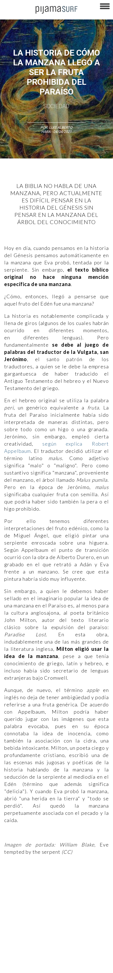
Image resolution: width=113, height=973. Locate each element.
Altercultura (12, 881)
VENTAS (49, 917)
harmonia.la (12, 966)
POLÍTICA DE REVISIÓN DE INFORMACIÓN (34, 937)
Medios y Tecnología (90, 881)
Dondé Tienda (81, 966)
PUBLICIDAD (70, 917)
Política (43, 891)
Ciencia (44, 881)
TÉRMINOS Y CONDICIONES (24, 927)
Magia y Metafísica (17, 891)
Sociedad (56, 106)
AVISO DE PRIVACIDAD (20, 917)
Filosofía (62, 881)
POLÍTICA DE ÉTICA (64, 927)
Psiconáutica (65, 891)
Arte (29, 881)
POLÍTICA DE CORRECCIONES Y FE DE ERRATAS (39, 946)
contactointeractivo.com (46, 966)
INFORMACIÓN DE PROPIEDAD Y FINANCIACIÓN (39, 956)
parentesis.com (92, 956)
